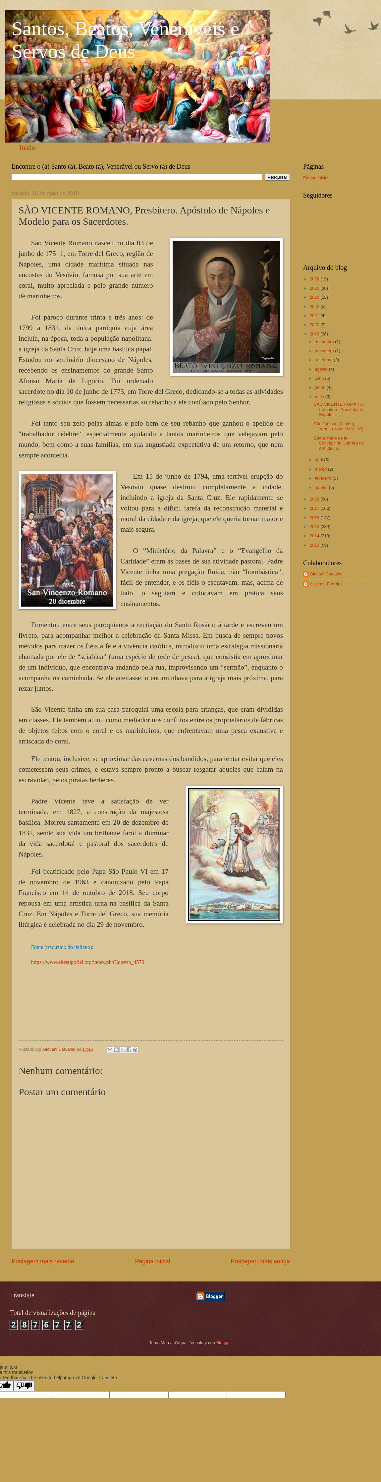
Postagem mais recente (43, 1261)
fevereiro (324, 478)
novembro (325, 350)
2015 (315, 526)
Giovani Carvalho (326, 573)
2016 (315, 517)
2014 (315, 535)
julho (320, 378)
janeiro (322, 487)
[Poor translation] (24, 1385)
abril (319, 459)
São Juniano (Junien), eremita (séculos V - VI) (338, 426)
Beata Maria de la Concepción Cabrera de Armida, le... (339, 443)
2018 (315, 499)
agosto (322, 369)
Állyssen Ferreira (326, 583)
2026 (315, 278)
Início (27, 147)
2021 (315, 315)
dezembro (325, 341)
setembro (324, 359)
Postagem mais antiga (260, 1261)
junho (320, 387)
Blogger (223, 1342)
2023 (315, 297)
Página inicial (152, 1261)
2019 (315, 333)
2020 (315, 324)
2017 (315, 508)
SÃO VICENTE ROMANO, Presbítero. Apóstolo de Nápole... (339, 409)
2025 (315, 288)
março (321, 469)
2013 (315, 545)
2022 (315, 306)
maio (320, 396)
